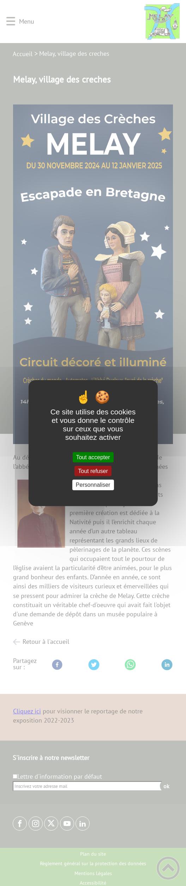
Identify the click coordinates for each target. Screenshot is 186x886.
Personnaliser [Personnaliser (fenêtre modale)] (93, 485)
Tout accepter (93, 457)
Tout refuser (93, 471)
